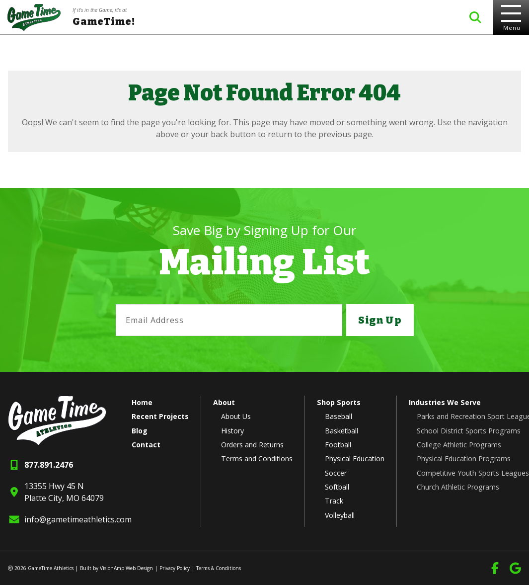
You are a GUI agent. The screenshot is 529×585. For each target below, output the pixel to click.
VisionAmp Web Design (126, 568)
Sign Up (379, 320)
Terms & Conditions (218, 568)
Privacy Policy (174, 568)
